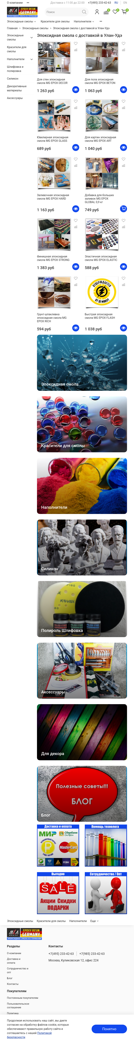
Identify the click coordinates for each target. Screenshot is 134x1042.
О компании (15, 2)
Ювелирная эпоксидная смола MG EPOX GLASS (52, 139)
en (125, 2)
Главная (12, 28)
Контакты (12, 984)
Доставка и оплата (13, 961)
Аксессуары (15, 98)
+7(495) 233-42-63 (99, 2)
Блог (10, 978)
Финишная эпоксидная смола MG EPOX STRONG (53, 258)
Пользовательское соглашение (18, 1005)
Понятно (109, 1029)
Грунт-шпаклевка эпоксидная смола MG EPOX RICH (51, 318)
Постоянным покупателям (22, 997)
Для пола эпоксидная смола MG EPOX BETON (100, 81)
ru (116, 2)
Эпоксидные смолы (21, 21)
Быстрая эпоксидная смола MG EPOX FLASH (100, 316)
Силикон (12, 78)
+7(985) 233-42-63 (92, 953)
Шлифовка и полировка (15, 69)
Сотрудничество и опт (17, 970)
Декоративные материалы (17, 88)
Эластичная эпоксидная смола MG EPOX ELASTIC (101, 258)
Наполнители (84, 21)
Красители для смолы (55, 21)
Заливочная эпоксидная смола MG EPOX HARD (53, 196)
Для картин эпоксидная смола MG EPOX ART (100, 139)
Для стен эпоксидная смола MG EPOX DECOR (52, 81)
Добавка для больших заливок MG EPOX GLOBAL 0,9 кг (99, 198)
